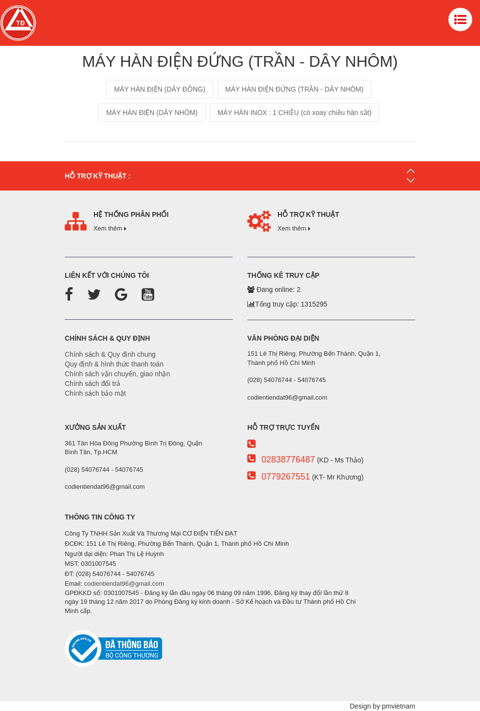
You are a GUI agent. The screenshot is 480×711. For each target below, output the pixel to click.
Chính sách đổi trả (92, 383)
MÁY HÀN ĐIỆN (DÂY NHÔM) (152, 112)
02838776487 (288, 459)
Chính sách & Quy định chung (110, 354)
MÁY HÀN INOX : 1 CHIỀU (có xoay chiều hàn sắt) (294, 112)
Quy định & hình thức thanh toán (114, 364)
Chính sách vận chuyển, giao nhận (117, 374)
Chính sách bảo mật (95, 393)
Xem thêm (110, 228)
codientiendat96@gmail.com (124, 583)
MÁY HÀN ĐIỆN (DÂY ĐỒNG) (159, 89)
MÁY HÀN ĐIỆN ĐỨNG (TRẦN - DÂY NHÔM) (294, 89)
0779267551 (285, 476)
